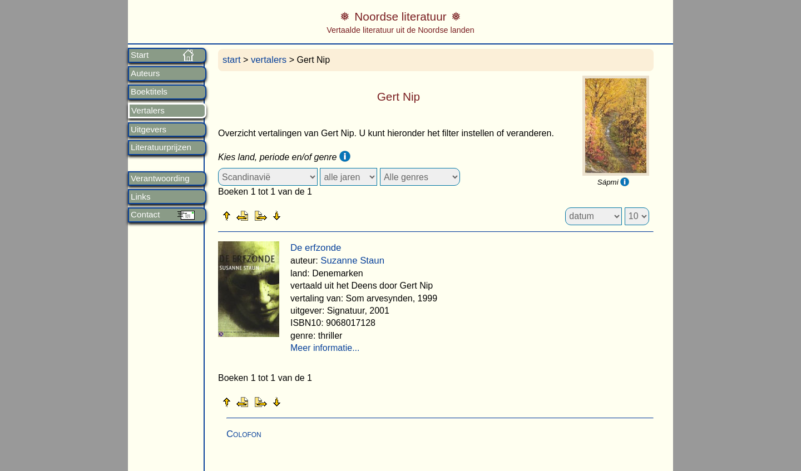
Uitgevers (148, 129)
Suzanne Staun (352, 260)
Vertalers (148, 110)
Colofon (243, 434)
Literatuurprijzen (161, 147)
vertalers (268, 59)
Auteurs (145, 73)
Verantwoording (160, 178)
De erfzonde (315, 247)
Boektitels (149, 91)
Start (140, 55)
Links (140, 196)
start (231, 59)
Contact (145, 214)
